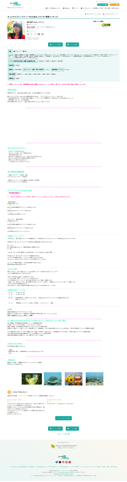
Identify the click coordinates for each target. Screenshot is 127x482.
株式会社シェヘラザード (60, 471)
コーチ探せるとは (14, 467)
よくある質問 (29, 467)
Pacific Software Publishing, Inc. (69, 473)
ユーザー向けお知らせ (51, 467)
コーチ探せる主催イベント (64, 467)
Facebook (28, 34)
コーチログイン (114, 1)
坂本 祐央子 (90, 14)
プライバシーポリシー (52, 476)
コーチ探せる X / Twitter (59, 462)
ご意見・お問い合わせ (113, 8)
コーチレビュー (87, 8)
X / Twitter (31, 34)
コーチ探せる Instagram (63, 462)
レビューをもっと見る (63, 418)
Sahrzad (65, 475)
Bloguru (42, 34)
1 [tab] (63, 387)
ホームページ (32, 31)
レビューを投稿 (56, 44)
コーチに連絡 (73, 44)
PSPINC (71, 475)
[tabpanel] (32, 378)
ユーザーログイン (102, 1)
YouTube (39, 34)
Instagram (35, 34)
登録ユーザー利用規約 (76, 476)
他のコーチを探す (63, 434)
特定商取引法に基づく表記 (89, 476)
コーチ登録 (115, 4)
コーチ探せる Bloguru (72, 462)
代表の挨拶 (22, 467)
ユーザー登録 (103, 4)
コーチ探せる (15, 3)
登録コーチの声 (99, 8)
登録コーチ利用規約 (64, 476)
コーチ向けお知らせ (39, 467)
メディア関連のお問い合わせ (38, 476)
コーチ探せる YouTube (67, 462)
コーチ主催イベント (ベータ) (79, 467)
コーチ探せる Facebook (55, 462)
